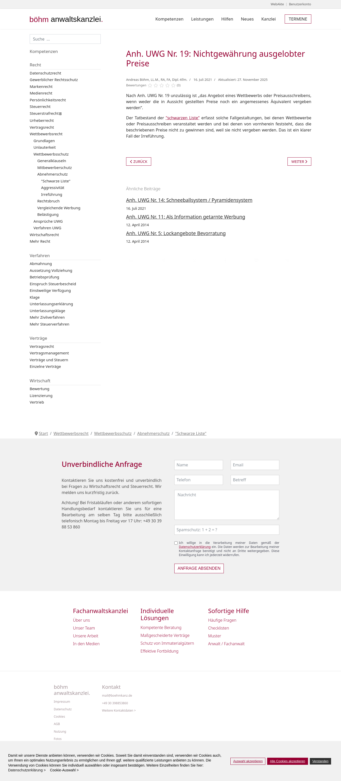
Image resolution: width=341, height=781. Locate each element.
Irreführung (51, 194)
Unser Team (84, 628)
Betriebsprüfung (44, 276)
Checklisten (218, 628)
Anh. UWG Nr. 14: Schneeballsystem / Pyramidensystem (189, 200)
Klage (35, 297)
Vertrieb (37, 402)
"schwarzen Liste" (183, 118)
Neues (247, 19)
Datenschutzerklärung (195, 547)
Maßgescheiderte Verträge (165, 635)
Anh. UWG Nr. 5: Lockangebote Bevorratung (176, 233)
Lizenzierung (41, 395)
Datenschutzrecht (45, 72)
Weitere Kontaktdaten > (119, 710)
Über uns (81, 620)
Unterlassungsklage (47, 310)
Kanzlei (268, 19)
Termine (298, 19)
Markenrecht (41, 86)
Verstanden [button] (320, 761)
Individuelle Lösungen (157, 614)
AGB (57, 724)
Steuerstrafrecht (44, 113)
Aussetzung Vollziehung (51, 270)
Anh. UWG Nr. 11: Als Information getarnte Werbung (185, 216)
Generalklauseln (51, 160)
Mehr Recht (40, 241)
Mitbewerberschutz (54, 167)
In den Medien (86, 644)
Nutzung (60, 731)
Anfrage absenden (199, 568)
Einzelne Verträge (45, 366)
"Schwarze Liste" (55, 180)
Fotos (58, 739)
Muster (214, 636)
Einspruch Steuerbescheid (53, 283)
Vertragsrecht (42, 127)
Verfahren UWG (47, 227)
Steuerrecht (40, 106)
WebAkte (277, 4)
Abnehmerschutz (52, 174)
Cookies (59, 716)
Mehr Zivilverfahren (47, 317)
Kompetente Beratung (161, 627)
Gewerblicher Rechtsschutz (54, 79)
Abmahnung (41, 263)
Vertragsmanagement (49, 352)
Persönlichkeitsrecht (48, 99)
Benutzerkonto (300, 4)
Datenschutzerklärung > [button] (28, 770)
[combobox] (65, 39)
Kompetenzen (169, 19)
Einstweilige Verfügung (50, 290)
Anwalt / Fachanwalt (226, 644)
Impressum (62, 701)
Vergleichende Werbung (58, 207)
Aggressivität (52, 187)
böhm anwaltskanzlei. (72, 690)
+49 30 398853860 (115, 703)
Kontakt (111, 687)
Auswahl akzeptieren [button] (248, 761)
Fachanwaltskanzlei (100, 611)
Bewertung (39, 388)
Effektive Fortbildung (160, 651)
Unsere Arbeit (85, 636)
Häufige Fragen (222, 620)
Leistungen (202, 19)
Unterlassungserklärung (51, 303)
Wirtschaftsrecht (44, 234)
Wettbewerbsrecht (46, 133)
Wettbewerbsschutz (51, 154)
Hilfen (227, 19)
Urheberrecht (42, 120)
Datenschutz (63, 709)
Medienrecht (41, 93)
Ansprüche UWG (48, 221)
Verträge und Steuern (49, 359)
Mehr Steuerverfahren (49, 324)
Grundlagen (44, 140)
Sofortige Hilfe (228, 611)
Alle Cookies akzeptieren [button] (287, 761)
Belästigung (48, 214)
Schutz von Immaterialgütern (167, 643)
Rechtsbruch (48, 200)
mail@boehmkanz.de (117, 695)
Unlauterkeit (44, 147)
